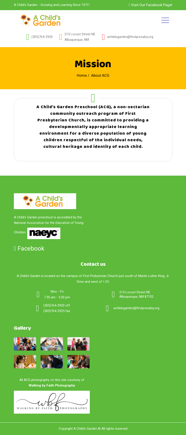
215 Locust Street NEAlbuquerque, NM (79, 37)
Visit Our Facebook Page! (150, 5)
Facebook (29, 248)
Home (82, 75)
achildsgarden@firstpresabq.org (130, 37)
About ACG (100, 75)
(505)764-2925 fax (56, 311)
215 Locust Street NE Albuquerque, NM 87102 (136, 294)
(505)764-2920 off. (57, 305)
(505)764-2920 (42, 37)
